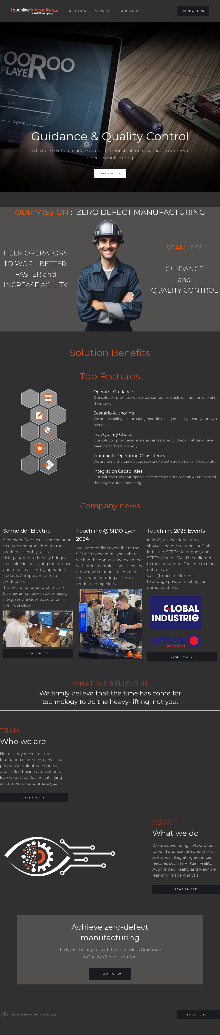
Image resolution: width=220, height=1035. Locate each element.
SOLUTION (77, 11)
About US (130, 11)
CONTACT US (193, 11)
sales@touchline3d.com (170, 575)
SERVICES (104, 11)
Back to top (198, 1014)
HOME (54, 11)
